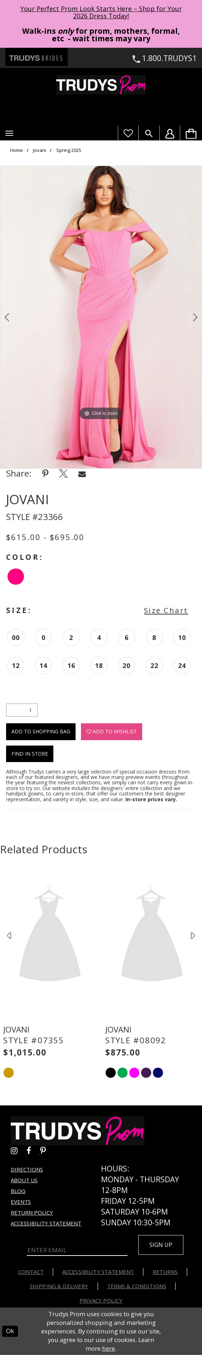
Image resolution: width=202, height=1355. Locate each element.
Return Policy (32, 1212)
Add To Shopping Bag (40, 731)
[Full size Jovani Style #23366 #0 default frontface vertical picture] (101, 317)
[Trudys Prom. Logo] (101, 85)
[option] (101, 317)
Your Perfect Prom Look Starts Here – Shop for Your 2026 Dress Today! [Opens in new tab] (101, 12)
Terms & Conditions (137, 1286)
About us (24, 1180)
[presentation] (50, 935)
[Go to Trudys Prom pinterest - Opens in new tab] (46, 1151)
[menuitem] (191, 133)
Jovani (39, 150)
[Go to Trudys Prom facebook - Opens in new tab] (33, 1151)
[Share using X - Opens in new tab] (63, 473)
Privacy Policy (101, 1300)
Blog (18, 1190)
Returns (165, 1271)
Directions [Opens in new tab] (27, 1169)
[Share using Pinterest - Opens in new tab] (45, 473)
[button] (9, 133)
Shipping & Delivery (59, 1286)
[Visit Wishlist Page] (128, 133)
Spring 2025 (68, 150)
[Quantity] (22, 710)
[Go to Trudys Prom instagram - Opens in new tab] (19, 1151)
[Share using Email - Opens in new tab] (82, 473)
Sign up (160, 1245)
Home (16, 150)
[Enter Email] (77, 1250)
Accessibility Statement (46, 1223)
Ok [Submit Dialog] (10, 1331)
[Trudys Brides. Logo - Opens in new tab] (36, 57)
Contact (31, 1271)
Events (21, 1201)
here (108, 1348)
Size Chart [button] (166, 610)
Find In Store (29, 753)
